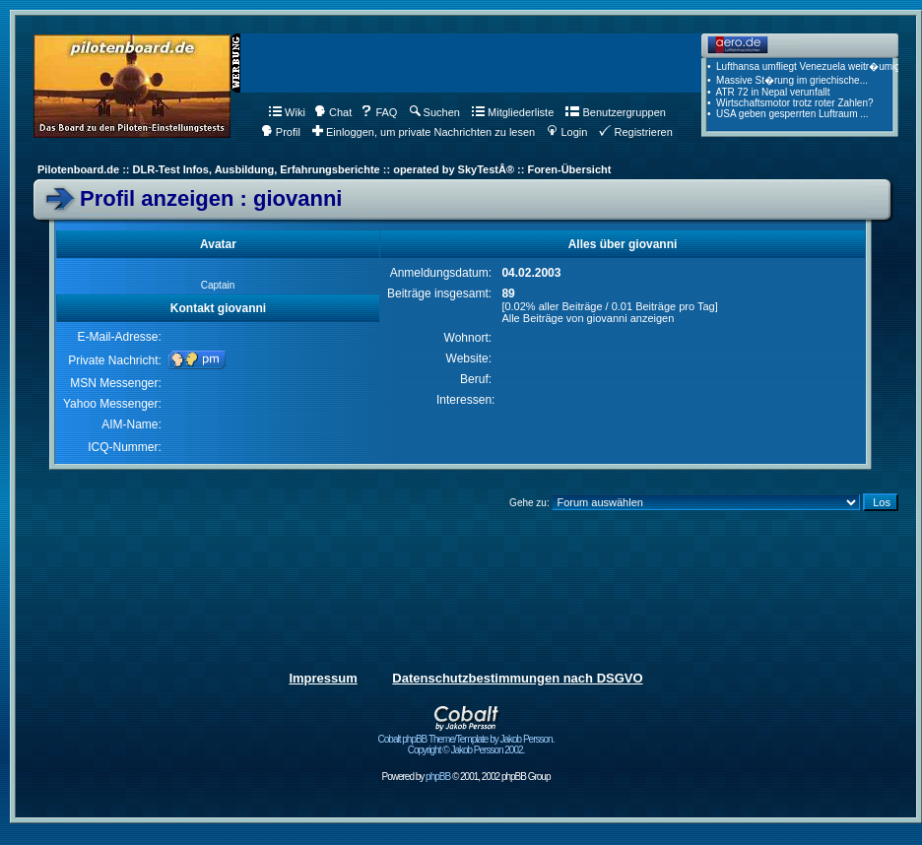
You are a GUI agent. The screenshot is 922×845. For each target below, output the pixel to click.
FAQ (379, 112)
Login (567, 132)
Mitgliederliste (513, 112)
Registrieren (635, 132)
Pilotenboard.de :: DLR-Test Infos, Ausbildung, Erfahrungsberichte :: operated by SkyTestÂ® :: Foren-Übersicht (324, 169)
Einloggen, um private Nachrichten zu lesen (423, 132)
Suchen (435, 112)
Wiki (287, 112)
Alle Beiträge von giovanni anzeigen (587, 318)
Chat (333, 112)
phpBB (438, 776)
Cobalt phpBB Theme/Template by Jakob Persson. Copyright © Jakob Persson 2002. (466, 740)
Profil (280, 132)
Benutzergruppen (615, 112)
